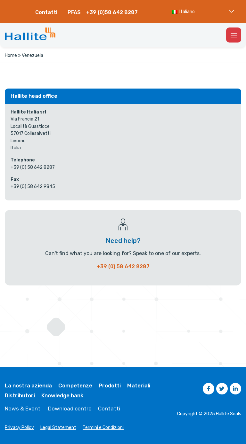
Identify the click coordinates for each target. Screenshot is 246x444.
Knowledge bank (62, 395)
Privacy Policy (19, 427)
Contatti (46, 12)
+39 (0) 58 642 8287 (123, 266)
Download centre (70, 408)
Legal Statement (58, 427)
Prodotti (110, 385)
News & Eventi (23, 408)
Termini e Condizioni (103, 427)
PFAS (74, 12)
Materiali (138, 385)
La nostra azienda (28, 385)
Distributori (20, 395)
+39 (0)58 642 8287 (112, 12)
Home (11, 55)
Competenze (75, 385)
